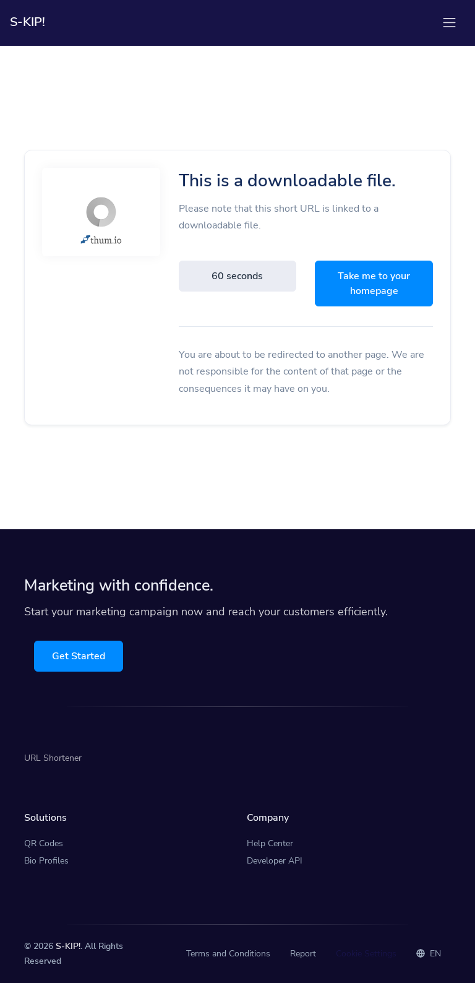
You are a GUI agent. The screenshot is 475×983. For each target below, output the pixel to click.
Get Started (78, 656)
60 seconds (237, 276)
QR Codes (43, 843)
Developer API (274, 861)
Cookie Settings (366, 953)
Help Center (270, 843)
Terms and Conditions (228, 953)
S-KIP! (68, 946)
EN (428, 953)
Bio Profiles (46, 861)
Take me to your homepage (374, 283)
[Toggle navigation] (449, 22)
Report (303, 953)
